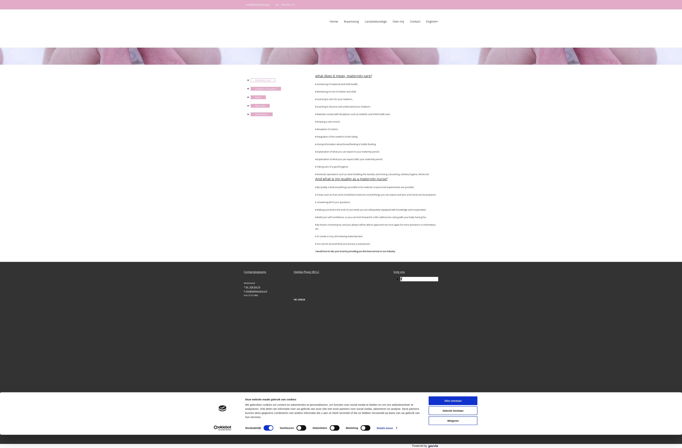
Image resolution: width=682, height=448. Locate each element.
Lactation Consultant (265, 88)
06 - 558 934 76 (285, 4)
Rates (258, 97)
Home (334, 21)
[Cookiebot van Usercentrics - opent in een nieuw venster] (223, 441)
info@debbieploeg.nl (258, 4)
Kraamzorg (351, 21)
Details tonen (385, 441)
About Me (260, 105)
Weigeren (453, 433)
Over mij (398, 21)
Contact (415, 21)
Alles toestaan (453, 414)
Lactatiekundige (376, 21)
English (431, 21)
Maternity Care (263, 80)
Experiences (261, 114)
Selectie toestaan (453, 424)
